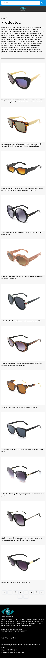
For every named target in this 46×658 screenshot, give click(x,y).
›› (25, 596)
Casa (3, 18)
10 (42, 592)
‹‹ (4, 592)
